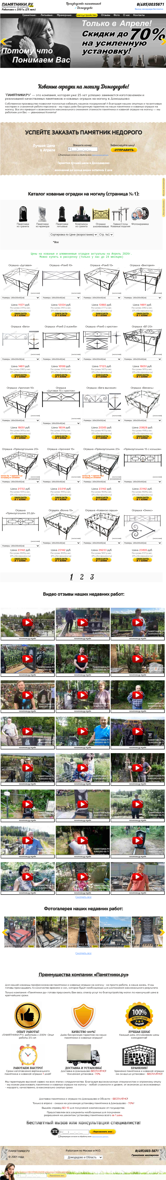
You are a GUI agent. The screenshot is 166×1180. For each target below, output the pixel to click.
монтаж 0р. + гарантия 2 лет (11, 477)
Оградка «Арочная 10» (20, 388)
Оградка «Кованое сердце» (101, 511)
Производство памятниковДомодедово (83, 6)
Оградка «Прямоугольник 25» (102, 450)
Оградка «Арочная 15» (61, 450)
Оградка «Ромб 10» (61, 266)
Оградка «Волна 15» (61, 511)
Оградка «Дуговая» (20, 266)
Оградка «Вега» (20, 327)
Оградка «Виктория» (142, 266)
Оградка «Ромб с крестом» (102, 327)
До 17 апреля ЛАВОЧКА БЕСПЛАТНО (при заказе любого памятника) (43, 1172)
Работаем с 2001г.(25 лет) (19, 9)
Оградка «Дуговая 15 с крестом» (61, 390)
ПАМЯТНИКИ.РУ (17, 4)
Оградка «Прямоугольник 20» (20, 450)
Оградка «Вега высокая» (102, 388)
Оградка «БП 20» (142, 327)
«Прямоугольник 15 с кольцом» (142, 450)
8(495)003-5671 (147, 1152)
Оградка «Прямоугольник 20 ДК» (20, 512)
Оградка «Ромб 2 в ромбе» (61, 327)
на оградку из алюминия (10, 478)
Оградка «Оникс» (142, 511)
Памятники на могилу (15, 7)
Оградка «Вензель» (142, 388)
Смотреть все (83, 898)
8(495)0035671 (150, 4)
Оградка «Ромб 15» (101, 266)
